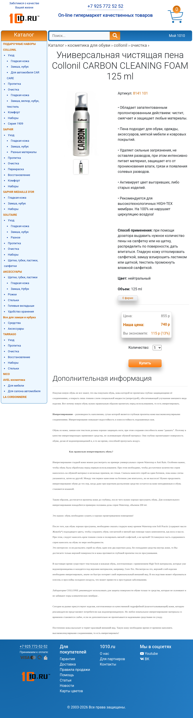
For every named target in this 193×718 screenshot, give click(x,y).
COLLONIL (9, 49)
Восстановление (19, 175)
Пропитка (14, 83)
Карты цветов (71, 691)
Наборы (13, 118)
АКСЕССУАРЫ (12, 271)
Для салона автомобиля (24, 391)
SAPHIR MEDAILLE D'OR (18, 192)
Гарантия (67, 659)
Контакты (108, 664)
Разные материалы (24, 152)
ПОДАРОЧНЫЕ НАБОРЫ (19, 44)
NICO (6, 374)
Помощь (67, 675)
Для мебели (16, 385)
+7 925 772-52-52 (34, 646)
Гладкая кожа (20, 61)
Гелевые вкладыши (21, 305)
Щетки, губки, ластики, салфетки (21, 263)
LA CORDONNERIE (15, 397)
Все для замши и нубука (19, 317)
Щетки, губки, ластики (23, 277)
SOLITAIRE (10, 214)
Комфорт (14, 112)
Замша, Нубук (20, 288)
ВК (144, 659)
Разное (15, 237)
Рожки (12, 294)
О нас (104, 653)
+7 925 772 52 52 (105, 6)
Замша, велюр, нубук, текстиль (23, 103)
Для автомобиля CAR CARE (23, 75)
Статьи (65, 680)
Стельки (13, 300)
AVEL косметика (14, 379)
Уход (11, 55)
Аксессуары (16, 328)
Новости (67, 686)
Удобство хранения (21, 311)
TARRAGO (9, 334)
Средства (14, 323)
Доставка (68, 664)
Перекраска (16, 169)
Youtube (149, 653)
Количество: (145, 347)
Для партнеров (112, 659)
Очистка (13, 89)
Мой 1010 (177, 36)
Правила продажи (75, 670)
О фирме (127, 298)
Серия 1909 (15, 123)
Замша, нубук (20, 66)
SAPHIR (8, 129)
